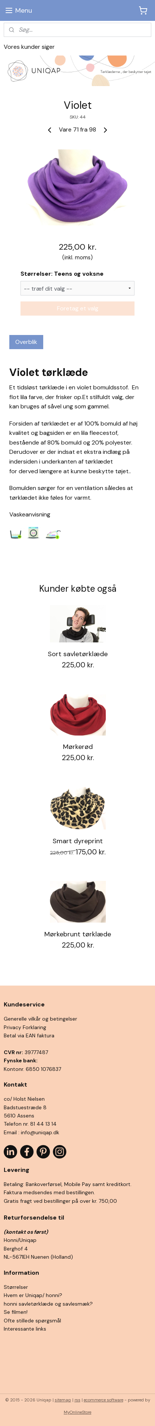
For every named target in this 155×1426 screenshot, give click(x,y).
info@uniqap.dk (40, 1132)
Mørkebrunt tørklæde (77, 934)
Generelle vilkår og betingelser (40, 1018)
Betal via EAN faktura (29, 1035)
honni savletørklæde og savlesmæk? (48, 1303)
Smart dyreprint (78, 841)
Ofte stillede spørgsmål (32, 1320)
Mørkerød (78, 747)
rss (77, 1400)
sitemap (63, 1400)
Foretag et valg (77, 308)
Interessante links (25, 1328)
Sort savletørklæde (78, 654)
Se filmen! (16, 1312)
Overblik (26, 342)
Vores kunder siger (29, 47)
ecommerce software (103, 1400)
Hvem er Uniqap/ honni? (33, 1295)
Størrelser (16, 1287)
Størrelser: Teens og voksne (62, 274)
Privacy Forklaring (25, 1027)
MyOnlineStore (77, 1412)
